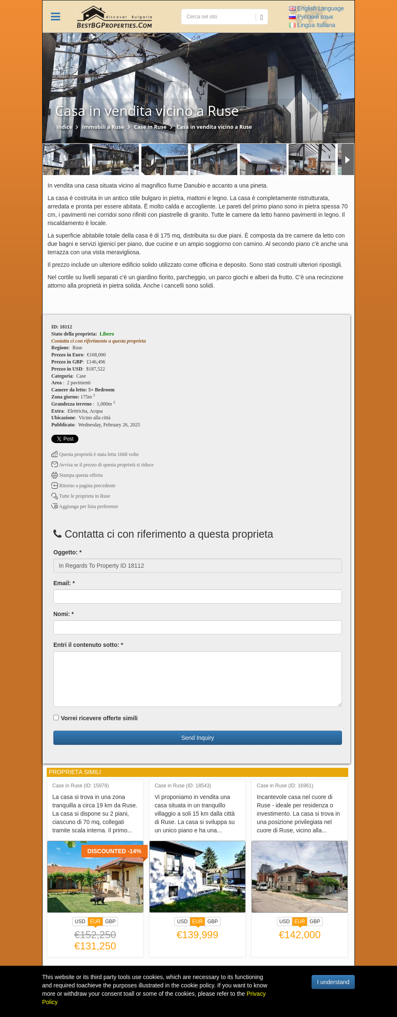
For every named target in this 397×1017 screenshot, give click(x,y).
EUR (95, 922)
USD (80, 921)
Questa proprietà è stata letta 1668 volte (95, 454)
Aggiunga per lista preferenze (84, 506)
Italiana (312, 25)
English (316, 8)
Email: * (64, 583)
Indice (64, 126)
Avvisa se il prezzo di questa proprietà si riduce (102, 465)
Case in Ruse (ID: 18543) (183, 786)
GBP (110, 921)
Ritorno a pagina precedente (83, 485)
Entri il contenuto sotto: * (88, 644)
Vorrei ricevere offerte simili (95, 718)
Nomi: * (63, 614)
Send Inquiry (197, 737)
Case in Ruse (150, 126)
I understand (333, 982)
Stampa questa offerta (77, 475)
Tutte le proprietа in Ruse (80, 496)
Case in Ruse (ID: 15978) (81, 786)
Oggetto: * (67, 552)
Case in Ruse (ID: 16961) (285, 786)
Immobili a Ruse (103, 126)
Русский (311, 16)
